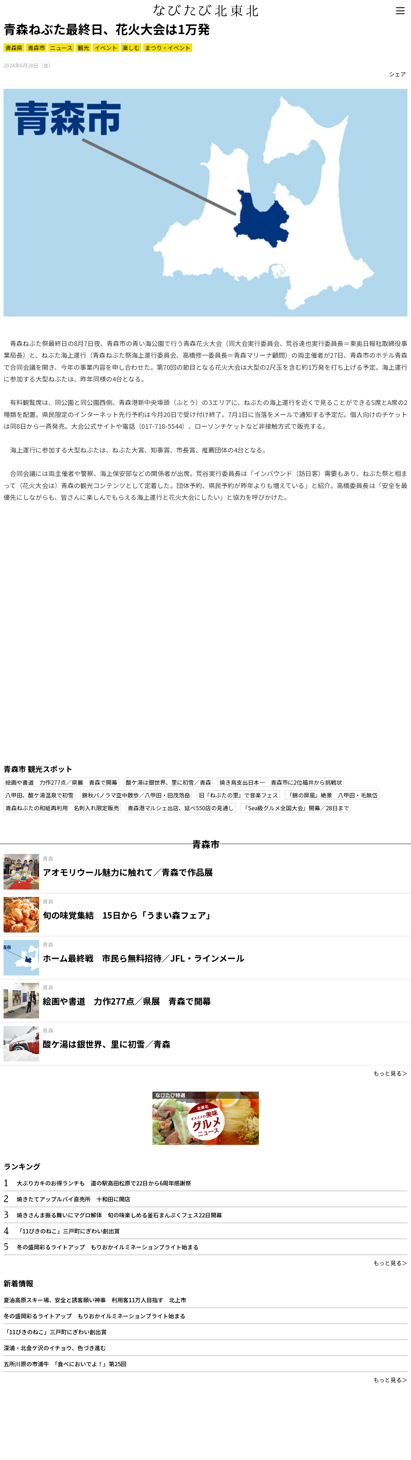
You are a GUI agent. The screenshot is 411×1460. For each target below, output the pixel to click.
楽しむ (131, 47)
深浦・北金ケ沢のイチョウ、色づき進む (55, 1347)
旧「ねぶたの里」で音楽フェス (238, 795)
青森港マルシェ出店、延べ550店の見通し (181, 808)
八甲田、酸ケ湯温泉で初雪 (39, 795)
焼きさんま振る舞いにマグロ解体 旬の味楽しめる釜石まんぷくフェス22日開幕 (119, 1215)
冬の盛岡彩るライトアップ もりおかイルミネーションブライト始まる (108, 1247)
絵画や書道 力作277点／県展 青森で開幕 (61, 782)
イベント (105, 47)
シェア (397, 74)
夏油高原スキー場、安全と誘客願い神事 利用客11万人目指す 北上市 (95, 1300)
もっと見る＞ (390, 1073)
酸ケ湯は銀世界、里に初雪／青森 (168, 782)
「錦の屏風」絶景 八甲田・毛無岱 (332, 795)
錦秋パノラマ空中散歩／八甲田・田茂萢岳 (136, 795)
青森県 (13, 47)
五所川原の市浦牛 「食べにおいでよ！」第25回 (65, 1363)
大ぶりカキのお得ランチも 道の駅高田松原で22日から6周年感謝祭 (104, 1183)
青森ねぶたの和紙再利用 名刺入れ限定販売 (62, 808)
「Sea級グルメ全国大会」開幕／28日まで (295, 808)
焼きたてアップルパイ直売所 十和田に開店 (73, 1199)
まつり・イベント (167, 47)
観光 (83, 47)
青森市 (36, 47)
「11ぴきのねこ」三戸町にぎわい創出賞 (68, 1231)
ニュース (61, 47)
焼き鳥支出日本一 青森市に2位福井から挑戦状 (281, 782)
